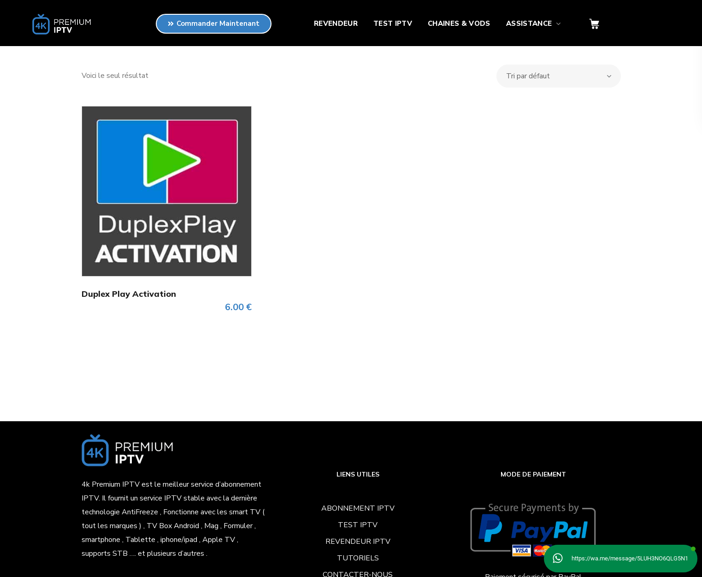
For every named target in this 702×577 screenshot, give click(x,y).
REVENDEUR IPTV (357, 541)
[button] (594, 24)
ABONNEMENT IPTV (358, 508)
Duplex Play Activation (129, 293)
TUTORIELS (358, 558)
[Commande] (558, 76)
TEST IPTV (358, 525)
